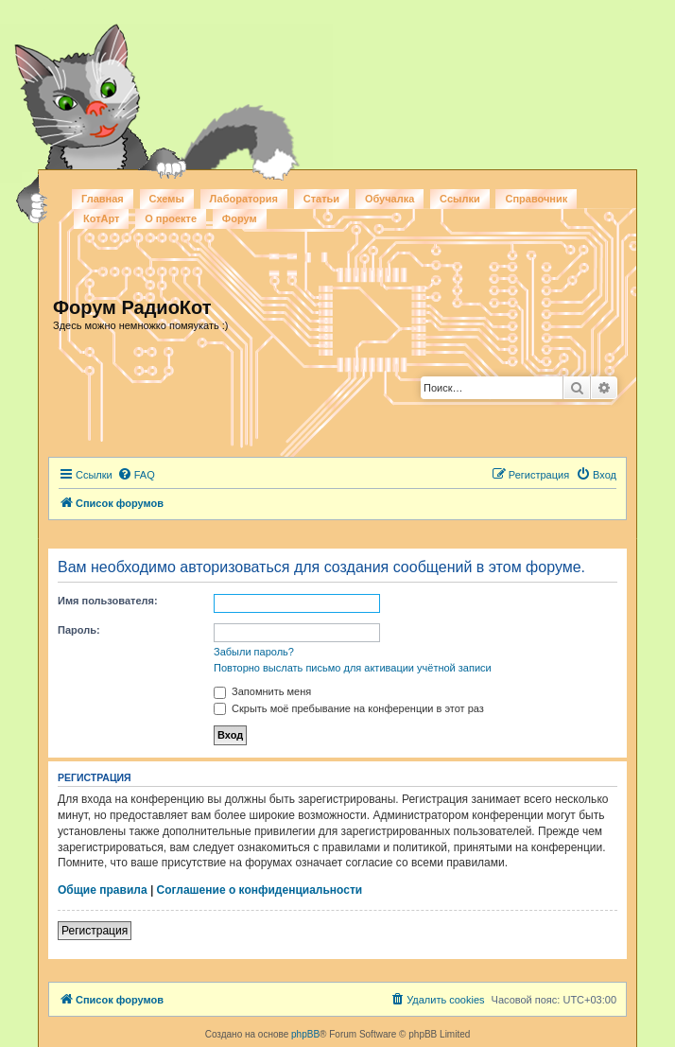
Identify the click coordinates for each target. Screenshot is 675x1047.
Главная (102, 198)
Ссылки (460, 198)
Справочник (536, 198)
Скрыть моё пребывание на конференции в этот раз (349, 708)
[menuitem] (136, 474)
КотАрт (101, 218)
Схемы (166, 198)
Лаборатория (244, 198)
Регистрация (94, 930)
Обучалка (389, 198)
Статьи (321, 198)
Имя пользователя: (108, 600)
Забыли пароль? (254, 651)
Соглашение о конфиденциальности (260, 890)
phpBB (305, 1034)
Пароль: (79, 630)
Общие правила (102, 890)
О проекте (171, 218)
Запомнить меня (262, 691)
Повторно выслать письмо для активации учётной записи (353, 667)
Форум (239, 218)
